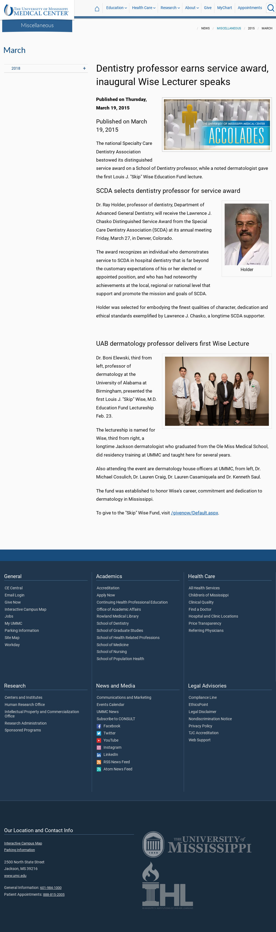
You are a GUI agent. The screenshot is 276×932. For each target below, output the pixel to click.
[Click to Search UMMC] (271, 8)
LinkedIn (107, 751)
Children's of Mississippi (208, 592)
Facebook (108, 723)
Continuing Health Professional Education (132, 599)
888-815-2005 (54, 891)
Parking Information (22, 627)
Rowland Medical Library (118, 613)
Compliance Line (203, 694)
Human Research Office (25, 701)
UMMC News (108, 708)
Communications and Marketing (124, 694)
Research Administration (26, 720)
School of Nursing (112, 648)
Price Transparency (205, 620)
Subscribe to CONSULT (116, 716)
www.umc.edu (15, 872)
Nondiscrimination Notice (210, 716)
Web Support (200, 737)
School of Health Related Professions (128, 634)
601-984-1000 (51, 884)
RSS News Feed (113, 759)
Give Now (13, 599)
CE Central (14, 585)
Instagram (109, 744)
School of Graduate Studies (120, 627)
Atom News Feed (114, 766)
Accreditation (108, 585)
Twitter (106, 730)
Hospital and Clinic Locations (213, 613)
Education (115, 7)
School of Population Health (120, 656)
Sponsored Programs (23, 727)
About (190, 7)
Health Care (142, 7)
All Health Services (204, 585)
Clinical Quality (201, 599)
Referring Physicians (206, 627)
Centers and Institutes (23, 694)
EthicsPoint (198, 701)
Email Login (14, 592)
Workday (12, 642)
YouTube (107, 737)
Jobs (9, 613)
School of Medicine (113, 642)
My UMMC (13, 620)
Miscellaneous (37, 25)
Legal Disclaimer (202, 708)
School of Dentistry (113, 620)
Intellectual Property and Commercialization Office (42, 710)
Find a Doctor (200, 606)
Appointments (250, 7)
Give (207, 7)
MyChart (224, 7)
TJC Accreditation (204, 730)
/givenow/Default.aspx (194, 509)
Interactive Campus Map (25, 606)
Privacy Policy (200, 723)
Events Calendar (110, 701)
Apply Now (106, 592)
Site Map (12, 634)
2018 (16, 65)
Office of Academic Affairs (119, 606)
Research (169, 7)
